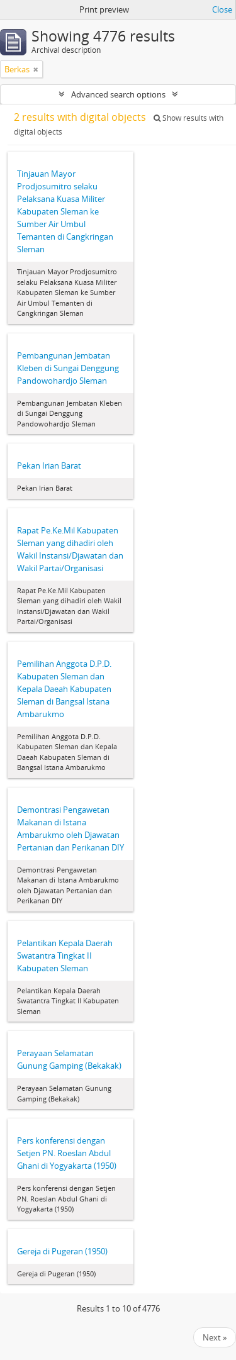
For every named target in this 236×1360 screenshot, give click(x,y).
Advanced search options (118, 94)
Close (222, 9)
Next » (215, 1337)
